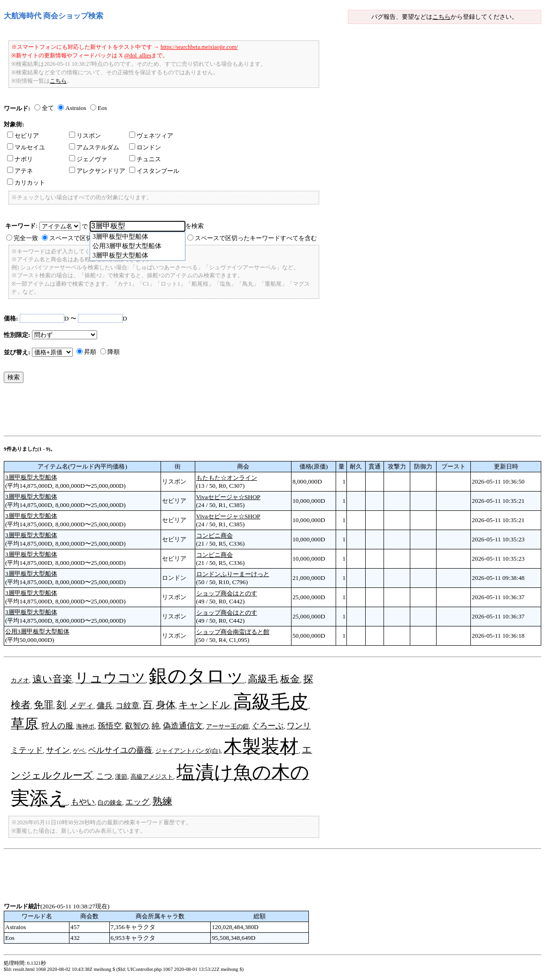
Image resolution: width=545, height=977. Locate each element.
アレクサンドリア (97, 170)
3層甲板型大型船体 (31, 477)
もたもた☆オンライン (226, 477)
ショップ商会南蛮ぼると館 (232, 631)
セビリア (23, 135)
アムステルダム (94, 147)
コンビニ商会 (214, 535)
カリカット (26, 182)
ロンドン (145, 147)
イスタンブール (154, 170)
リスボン (85, 135)
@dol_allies (138, 55)
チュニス (145, 159)
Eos (102, 107)
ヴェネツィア (151, 135)
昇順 (90, 351)
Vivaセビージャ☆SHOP (228, 496)
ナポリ (20, 159)
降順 (113, 351)
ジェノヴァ (88, 159)
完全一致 (26, 238)
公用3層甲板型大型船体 (37, 631)
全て (48, 107)
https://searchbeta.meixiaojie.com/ (199, 47)
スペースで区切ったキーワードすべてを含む (256, 238)
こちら (441, 16)
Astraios (75, 107)
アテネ (20, 170)
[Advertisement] (174, 412)
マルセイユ (26, 147)
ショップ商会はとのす (226, 593)
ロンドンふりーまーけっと (232, 574)
